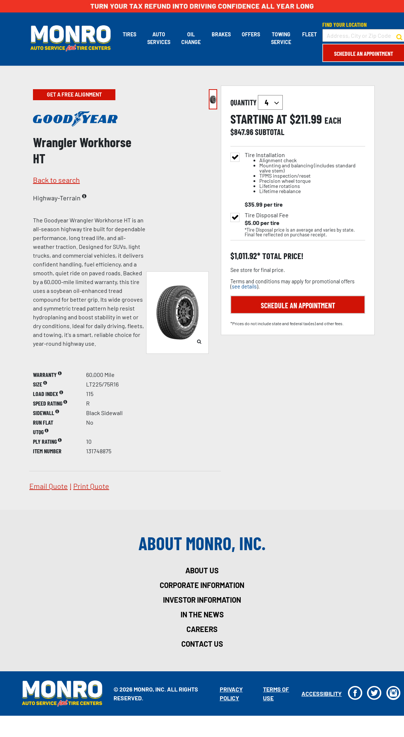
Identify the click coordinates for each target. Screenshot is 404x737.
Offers (250, 34)
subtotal (269, 132)
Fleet (308, 34)
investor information (202, 599)
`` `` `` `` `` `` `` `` (270, 102)
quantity (256, 102)
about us (202, 570)
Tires (129, 34)
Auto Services (158, 38)
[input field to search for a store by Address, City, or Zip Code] (363, 35)
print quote (91, 486)
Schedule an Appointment (362, 53)
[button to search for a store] (398, 35)
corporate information (202, 585)
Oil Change (190, 38)
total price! (281, 256)
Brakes (220, 34)
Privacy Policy (230, 693)
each (333, 120)
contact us (202, 643)
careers (202, 629)
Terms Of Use (275, 693)
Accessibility (320, 693)
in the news (202, 614)
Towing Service (280, 38)
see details (244, 286)
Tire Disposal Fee (267, 215)
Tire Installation (305, 173)
